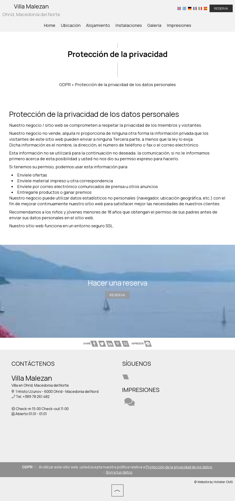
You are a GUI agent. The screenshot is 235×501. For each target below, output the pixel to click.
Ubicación (71, 25)
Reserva (221, 8)
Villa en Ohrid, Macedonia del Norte (40, 385)
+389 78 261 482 (36, 396)
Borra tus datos (117, 472)
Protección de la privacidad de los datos (179, 467)
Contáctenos (33, 364)
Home (49, 25)
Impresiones (179, 25)
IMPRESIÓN (141, 343)
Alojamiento (98, 25)
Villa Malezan (31, 10)
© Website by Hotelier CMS (213, 482)
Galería (154, 25)
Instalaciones (128, 25)
